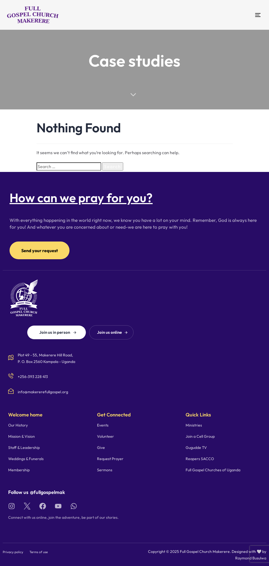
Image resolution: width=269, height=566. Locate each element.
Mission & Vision (21, 436)
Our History (18, 425)
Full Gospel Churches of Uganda (213, 469)
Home (103, 77)
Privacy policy (13, 552)
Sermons (104, 469)
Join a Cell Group (200, 436)
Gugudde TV (196, 447)
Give (101, 447)
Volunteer (105, 436)
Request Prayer (110, 458)
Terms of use (38, 552)
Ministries (194, 425)
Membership (19, 469)
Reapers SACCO (200, 458)
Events (102, 425)
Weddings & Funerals (26, 458)
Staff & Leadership (24, 447)
